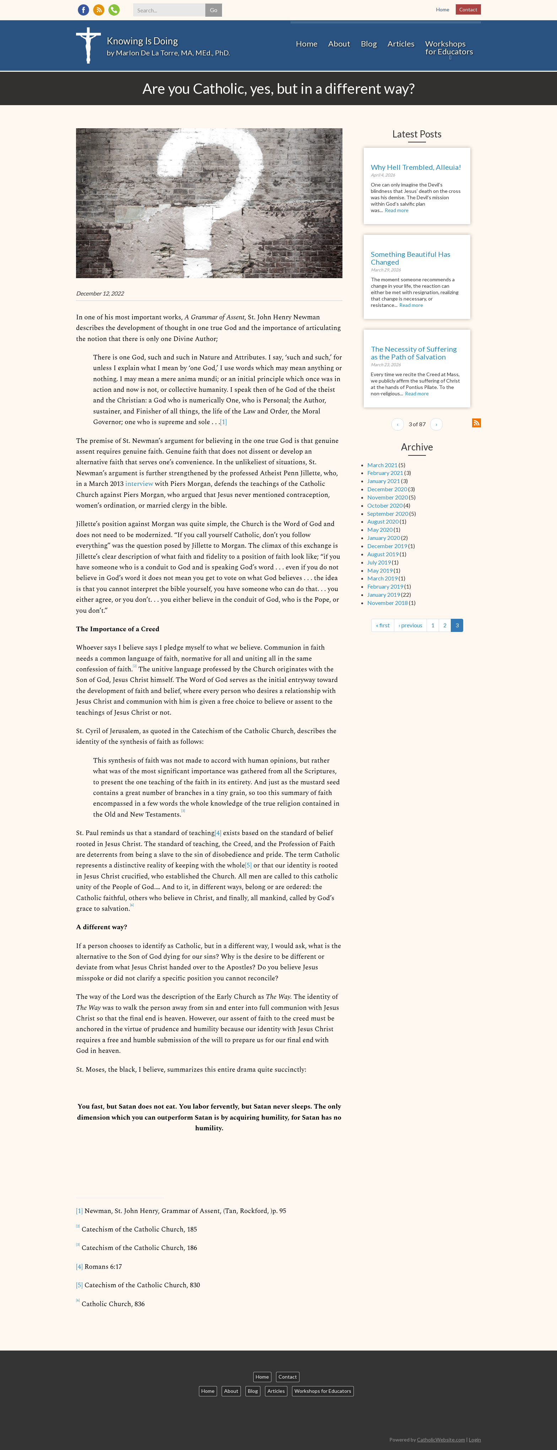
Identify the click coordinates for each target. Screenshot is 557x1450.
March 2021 (382, 464)
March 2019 (382, 578)
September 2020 (387, 513)
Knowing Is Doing (142, 41)
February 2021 (385, 472)
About (339, 46)
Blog (369, 46)
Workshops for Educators (449, 50)
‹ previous (410, 625)
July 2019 (379, 562)
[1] (223, 422)
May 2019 (380, 570)
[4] (218, 833)
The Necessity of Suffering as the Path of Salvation (414, 353)
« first (383, 625)
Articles (401, 46)
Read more (397, 210)
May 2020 (380, 529)
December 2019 (387, 545)
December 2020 (387, 489)
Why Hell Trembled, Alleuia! (416, 167)
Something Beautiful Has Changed (410, 258)
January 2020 (383, 537)
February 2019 (385, 586)
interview (139, 484)
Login (475, 1440)
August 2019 (383, 554)
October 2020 (384, 505)
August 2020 (383, 521)
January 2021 (383, 480)
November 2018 (387, 602)
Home (442, 9)
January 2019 (383, 594)
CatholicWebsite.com (441, 1440)
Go (214, 9)
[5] (248, 865)
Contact (468, 9)
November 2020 (387, 497)
